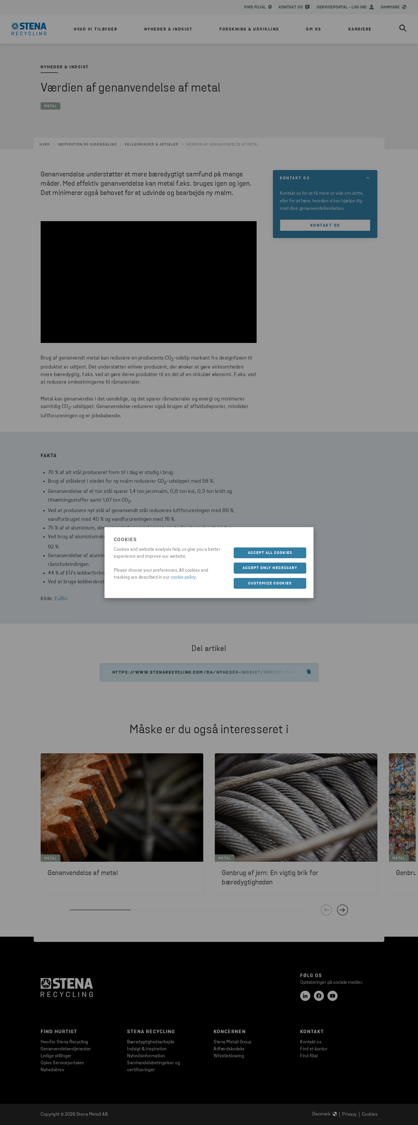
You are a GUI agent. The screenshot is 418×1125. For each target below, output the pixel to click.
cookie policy (183, 577)
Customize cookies (270, 583)
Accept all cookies (270, 553)
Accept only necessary (270, 568)
